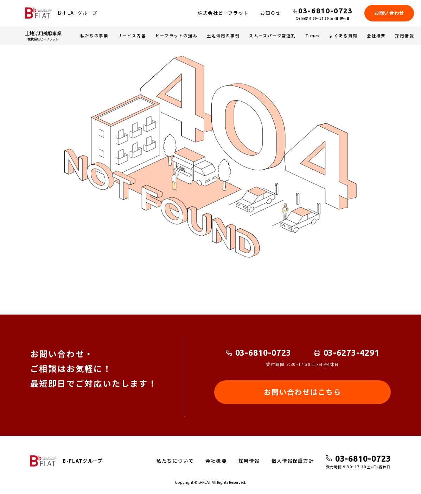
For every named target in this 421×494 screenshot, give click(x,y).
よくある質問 (343, 35)
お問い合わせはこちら (302, 392)
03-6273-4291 (351, 352)
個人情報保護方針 (293, 460)
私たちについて (175, 460)
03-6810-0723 (263, 352)
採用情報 (404, 35)
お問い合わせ (389, 13)
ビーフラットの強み (176, 35)
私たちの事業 (94, 35)
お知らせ (270, 13)
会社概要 (376, 35)
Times (312, 35)
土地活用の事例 (223, 35)
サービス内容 (132, 35)
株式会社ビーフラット (223, 13)
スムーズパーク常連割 (272, 35)
